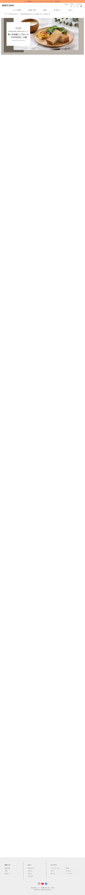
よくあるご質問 (78, 4)
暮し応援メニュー (57, 10)
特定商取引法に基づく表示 (45, 887)
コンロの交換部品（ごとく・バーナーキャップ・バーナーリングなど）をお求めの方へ (42, 1)
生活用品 (45, 10)
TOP (5, 14)
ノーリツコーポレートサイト (55, 868)
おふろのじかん (68, 870)
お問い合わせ (66, 4)
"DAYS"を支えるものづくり (13, 14)
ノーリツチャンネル (69, 873)
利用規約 (52, 887)
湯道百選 (67, 868)
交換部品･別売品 (7, 868)
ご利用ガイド (72, 4)
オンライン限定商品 (17, 10)
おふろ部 (52, 870)
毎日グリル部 (53, 873)
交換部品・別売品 (32, 10)
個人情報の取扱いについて (35, 887)
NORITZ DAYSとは (31, 868)
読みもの (70, 10)
